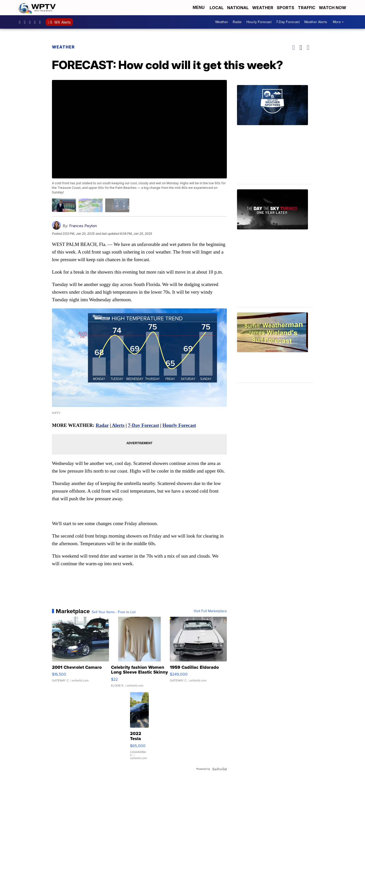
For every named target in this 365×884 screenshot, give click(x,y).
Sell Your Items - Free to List (114, 612)
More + (338, 22)
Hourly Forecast (258, 22)
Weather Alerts (315, 22)
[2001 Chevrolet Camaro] (80, 654)
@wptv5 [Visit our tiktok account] (41, 22)
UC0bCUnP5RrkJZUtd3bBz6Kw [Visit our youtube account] (36, 22)
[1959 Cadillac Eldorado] (198, 654)
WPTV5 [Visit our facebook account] (21, 22)
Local (217, 7)
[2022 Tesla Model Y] (139, 728)
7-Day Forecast (288, 22)
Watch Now (333, 7)
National (238, 7)
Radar (237, 22)
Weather (262, 7)
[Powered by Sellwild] (219, 769)
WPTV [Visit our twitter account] (31, 22)
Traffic (306, 7)
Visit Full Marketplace (210, 611)
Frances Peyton (83, 225)
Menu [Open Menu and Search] (199, 7)
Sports (285, 7)
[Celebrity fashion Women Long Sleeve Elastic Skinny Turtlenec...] (139, 654)
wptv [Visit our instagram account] (26, 22)
